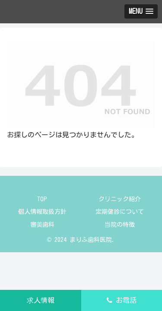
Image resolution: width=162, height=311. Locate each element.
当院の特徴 (120, 225)
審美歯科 (42, 225)
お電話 (122, 300)
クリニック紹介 (119, 199)
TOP (42, 199)
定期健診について (119, 212)
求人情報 (40, 300)
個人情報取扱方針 (42, 212)
